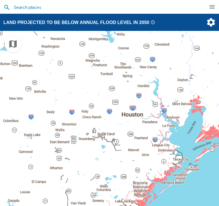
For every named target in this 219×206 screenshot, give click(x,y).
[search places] (98, 7)
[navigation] (212, 7)
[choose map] (13, 43)
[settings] (210, 22)
